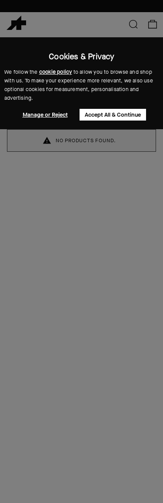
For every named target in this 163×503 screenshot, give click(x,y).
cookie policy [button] (55, 72)
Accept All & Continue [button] (113, 114)
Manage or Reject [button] (45, 114)
